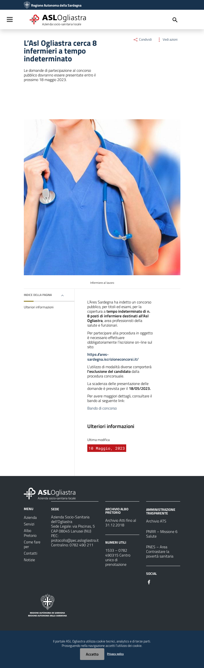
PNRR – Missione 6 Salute (161, 534)
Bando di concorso (102, 408)
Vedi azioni (167, 39)
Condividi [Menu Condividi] (142, 39)
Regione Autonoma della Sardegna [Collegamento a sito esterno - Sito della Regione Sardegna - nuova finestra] (56, 5)
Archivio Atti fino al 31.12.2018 (120, 522)
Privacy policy (115, 653)
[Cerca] (175, 20)
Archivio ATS (156, 521)
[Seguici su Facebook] (149, 582)
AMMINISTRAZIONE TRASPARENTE (160, 511)
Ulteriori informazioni (38, 307)
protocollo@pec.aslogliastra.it (75, 540)
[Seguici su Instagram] (158, 582)
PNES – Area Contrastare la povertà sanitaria (159, 551)
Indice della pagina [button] (38, 295)
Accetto (92, 654)
